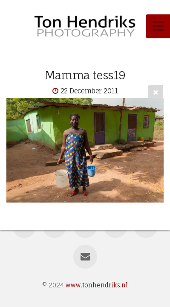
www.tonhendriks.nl (97, 285)
